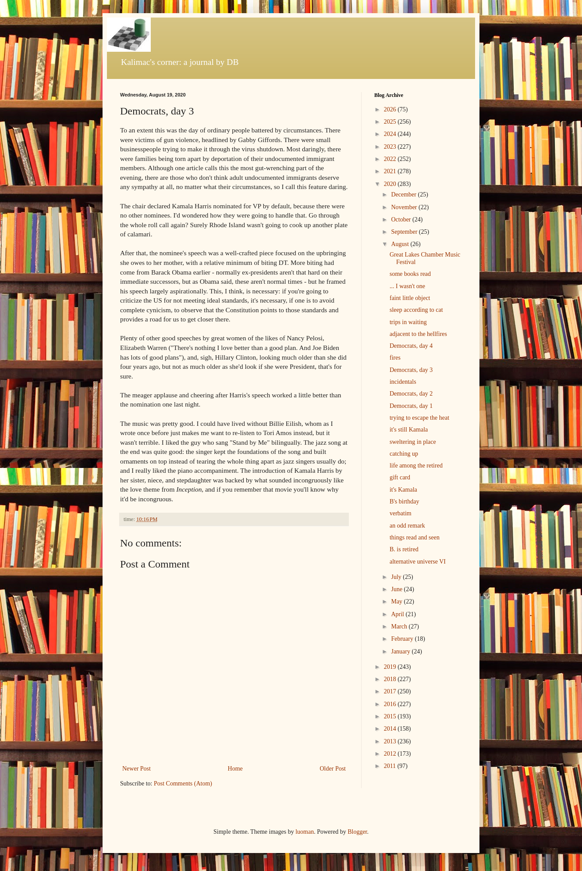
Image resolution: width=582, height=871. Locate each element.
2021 (391, 171)
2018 (391, 679)
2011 (390, 766)
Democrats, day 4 (411, 346)
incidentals (403, 381)
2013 (391, 741)
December (404, 194)
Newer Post (136, 768)
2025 (391, 121)
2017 (391, 691)
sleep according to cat (416, 310)
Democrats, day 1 (411, 406)
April (398, 614)
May (397, 601)
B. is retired (404, 549)
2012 (391, 753)
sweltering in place (413, 442)
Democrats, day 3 (411, 370)
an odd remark (407, 525)
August (400, 244)
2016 (391, 704)
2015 (391, 716)
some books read (410, 274)
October (401, 219)
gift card (400, 477)
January (401, 651)
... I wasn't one (407, 286)
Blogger (357, 831)
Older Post (333, 768)
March (399, 626)
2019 (391, 667)
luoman (304, 831)
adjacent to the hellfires (418, 334)
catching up (404, 453)
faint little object (410, 298)
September (405, 231)
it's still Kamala (409, 429)
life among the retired (416, 465)
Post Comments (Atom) (183, 783)
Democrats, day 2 (411, 393)
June (397, 589)
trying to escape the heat (419, 417)
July (397, 577)
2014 (391, 728)
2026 (391, 109)
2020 (391, 184)
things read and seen (415, 537)
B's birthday (404, 501)
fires (395, 357)
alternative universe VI (418, 561)
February (403, 638)
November (405, 207)
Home (235, 768)
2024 (391, 134)
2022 (391, 159)
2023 (391, 146)
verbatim (401, 513)
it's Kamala (403, 489)
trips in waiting (408, 322)
